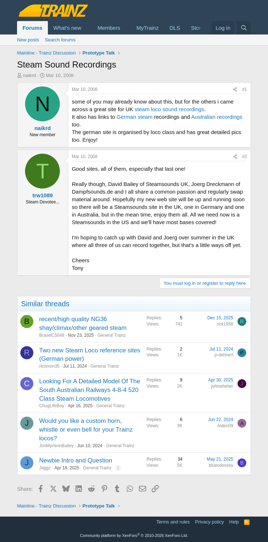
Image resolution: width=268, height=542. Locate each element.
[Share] (235, 89)
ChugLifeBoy (51, 405)
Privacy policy (209, 522)
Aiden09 (225, 425)
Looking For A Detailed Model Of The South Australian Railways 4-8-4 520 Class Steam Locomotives (89, 390)
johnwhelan (222, 386)
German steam (134, 117)
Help (234, 522)
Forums (32, 28)
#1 (244, 89)
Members (109, 28)
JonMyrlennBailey (56, 445)
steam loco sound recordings (169, 109)
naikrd (29, 75)
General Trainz (112, 335)
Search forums (60, 40)
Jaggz (45, 467)
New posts (28, 40)
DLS (174, 28)
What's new (67, 28)
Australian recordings (216, 117)
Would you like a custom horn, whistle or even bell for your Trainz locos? (86, 429)
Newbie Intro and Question (75, 460)
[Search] (244, 28)
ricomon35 (49, 366)
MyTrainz (147, 28)
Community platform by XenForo (134, 535)
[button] (87, 28)
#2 (244, 156)
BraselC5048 (51, 335)
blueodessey (221, 465)
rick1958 (225, 324)
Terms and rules (173, 522)
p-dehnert (224, 354)
